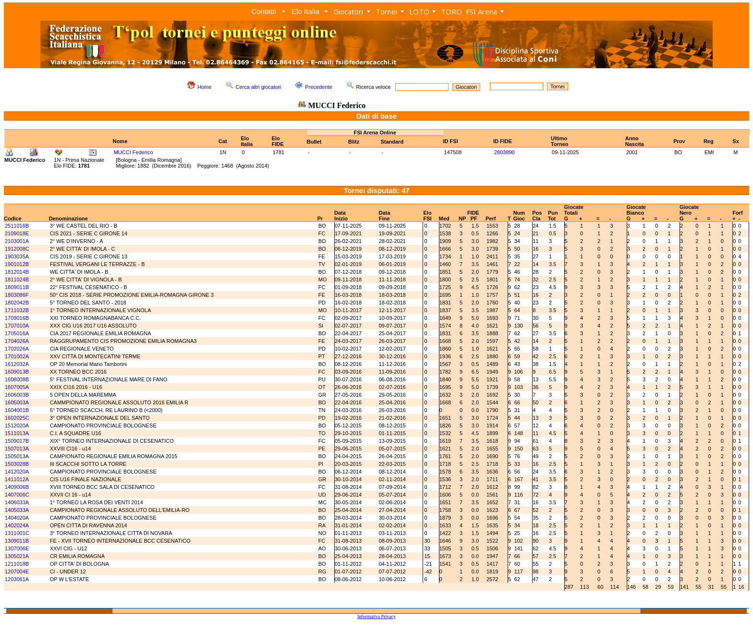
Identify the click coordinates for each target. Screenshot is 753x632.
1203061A (17, 579)
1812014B (17, 272)
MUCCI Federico (133, 152)
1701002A (17, 356)
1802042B (17, 302)
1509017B (17, 441)
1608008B (17, 379)
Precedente (318, 87)
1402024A (17, 525)
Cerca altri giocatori (258, 87)
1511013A (17, 433)
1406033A (17, 502)
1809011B (17, 287)
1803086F (17, 295)
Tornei (386, 11)
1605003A (17, 402)
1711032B (17, 310)
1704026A (17, 341)
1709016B (17, 318)
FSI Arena (481, 11)
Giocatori (348, 11)
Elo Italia (305, 11)
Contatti (263, 11)
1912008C (17, 249)
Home (204, 87)
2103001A (17, 241)
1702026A (17, 349)
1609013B (17, 372)
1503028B (17, 464)
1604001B (17, 410)
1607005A (17, 387)
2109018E (17, 233)
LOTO (419, 11)
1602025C (17, 418)
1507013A (17, 448)
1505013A (17, 456)
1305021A (17, 556)
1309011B (17, 541)
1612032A (17, 364)
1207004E (17, 571)
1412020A (17, 471)
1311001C (17, 533)
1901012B (17, 264)
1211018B (17, 564)
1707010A (17, 325)
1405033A (17, 510)
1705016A (17, 333)
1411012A (17, 479)
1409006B (17, 487)
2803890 (504, 152)
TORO (451, 11)
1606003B (17, 395)
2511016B (17, 226)
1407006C (17, 495)
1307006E (17, 548)
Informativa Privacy (376, 616)
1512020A (17, 425)
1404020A (17, 518)
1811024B (17, 279)
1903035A (17, 256)
